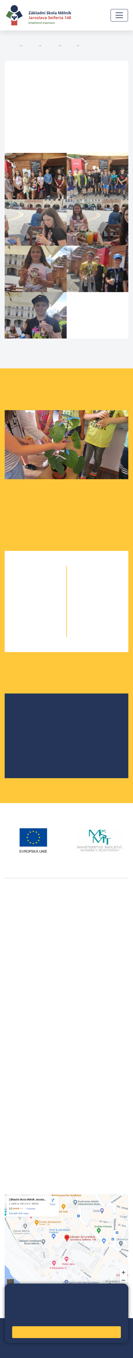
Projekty (29, 732)
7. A (86, 596)
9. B (108, 621)
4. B (46, 621)
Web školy (117, 1327)
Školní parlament (39, 742)
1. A (24, 583)
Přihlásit (34, 1342)
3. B (46, 608)
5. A (24, 633)
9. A (86, 621)
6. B (97, 583)
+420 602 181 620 (25, 1006)
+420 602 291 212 (25, 1052)
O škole (28, 712)
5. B (46, 633)
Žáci (30, 45)
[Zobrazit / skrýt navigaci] (119, 15)
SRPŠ (26, 752)
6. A (86, 583)
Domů (10, 45)
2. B (46, 596)
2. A (24, 596)
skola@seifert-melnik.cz (32, 1067)
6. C (108, 583)
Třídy (49, 45)
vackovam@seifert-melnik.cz (37, 1014)
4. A (24, 621)
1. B (46, 583)
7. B (68, 45)
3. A (24, 608)
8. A (86, 608)
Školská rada (34, 722)
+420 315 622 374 (25, 1045)
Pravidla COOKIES (54, 1349)
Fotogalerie (93, 45)
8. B (108, 608)
